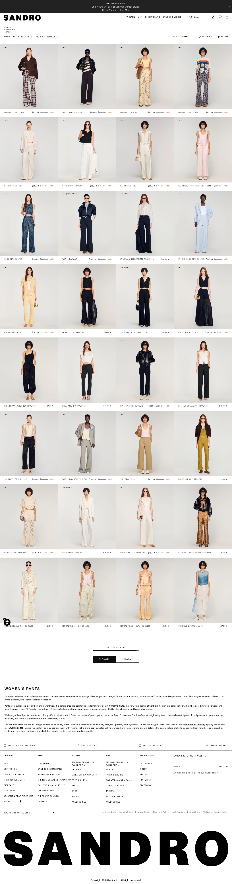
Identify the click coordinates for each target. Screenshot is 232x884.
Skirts (75, 786)
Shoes (75, 796)
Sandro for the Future (51, 774)
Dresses (76, 769)
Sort (176, 36)
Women (7, 28)
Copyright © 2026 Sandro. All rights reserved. (115, 880)
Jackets (110, 791)
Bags (74, 791)
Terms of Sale (109, 812)
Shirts (109, 769)
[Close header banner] (229, 6)
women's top (17, 728)
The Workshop (46, 791)
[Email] (201, 766)
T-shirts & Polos (115, 786)
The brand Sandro (48, 796)
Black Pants (25, 37)
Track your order (14, 774)
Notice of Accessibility (215, 812)
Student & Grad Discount (18, 796)
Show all (127, 659)
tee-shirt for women (194, 724)
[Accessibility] (7, 622)
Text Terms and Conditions (186, 812)
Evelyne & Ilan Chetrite (51, 785)
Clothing (10, 30)
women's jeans (116, 706)
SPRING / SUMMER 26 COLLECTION (83, 763)
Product (207, 36)
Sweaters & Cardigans (85, 775)
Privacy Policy (143, 812)
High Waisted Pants (47, 37)
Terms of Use (126, 812)
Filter (185, 36)
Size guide (9, 791)
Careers (42, 801)
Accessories (79, 802)
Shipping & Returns (15, 780)
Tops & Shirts (79, 780)
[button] (131, 19)
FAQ (6, 763)
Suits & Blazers (114, 796)
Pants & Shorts (114, 775)
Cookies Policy (161, 812)
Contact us (10, 769)
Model (224, 36)
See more (104, 659)
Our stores (44, 763)
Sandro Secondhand (50, 769)
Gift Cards (10, 785)
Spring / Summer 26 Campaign (55, 780)
